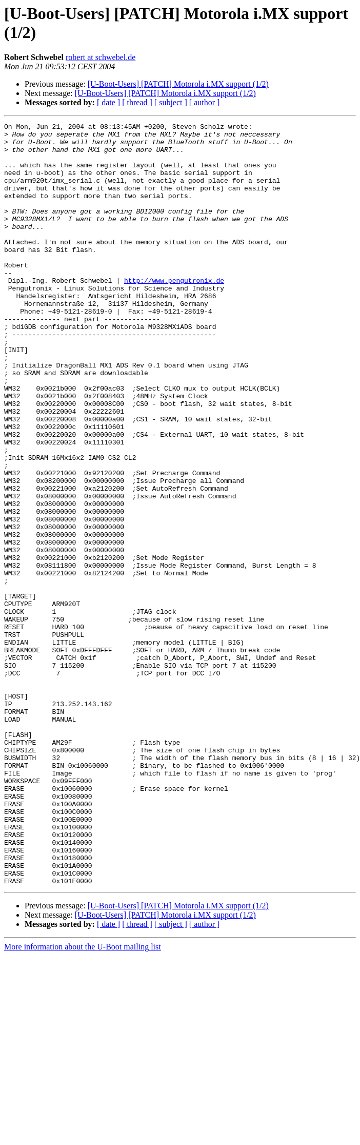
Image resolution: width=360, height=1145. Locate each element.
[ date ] (108, 102)
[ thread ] (137, 102)
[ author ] (204, 102)
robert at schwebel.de (100, 57)
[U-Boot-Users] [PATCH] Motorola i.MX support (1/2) (178, 84)
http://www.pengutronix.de (174, 312)
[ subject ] (170, 102)
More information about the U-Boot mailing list (82, 1099)
